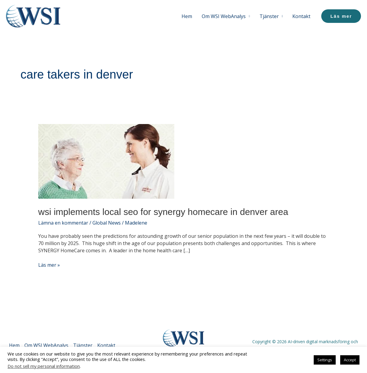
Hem (187, 16)
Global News (106, 222)
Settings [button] (324, 359)
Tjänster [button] (269, 16)
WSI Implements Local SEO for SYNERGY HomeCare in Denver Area (163, 212)
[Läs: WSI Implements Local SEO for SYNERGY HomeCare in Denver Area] (106, 161)
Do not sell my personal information (44, 366)
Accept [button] (350, 359)
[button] (341, 16)
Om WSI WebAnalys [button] (224, 16)
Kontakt (301, 16)
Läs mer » (49, 264)
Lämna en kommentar (63, 222)
